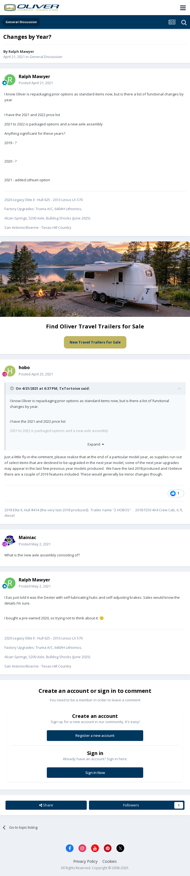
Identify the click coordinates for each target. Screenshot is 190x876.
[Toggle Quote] (12, 388)
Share (46, 805)
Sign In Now (95, 772)
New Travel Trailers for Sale (95, 342)
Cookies (109, 861)
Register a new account (95, 735)
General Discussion (45, 56)
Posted (36, 82)
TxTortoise (69, 388)
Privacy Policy (85, 861)
